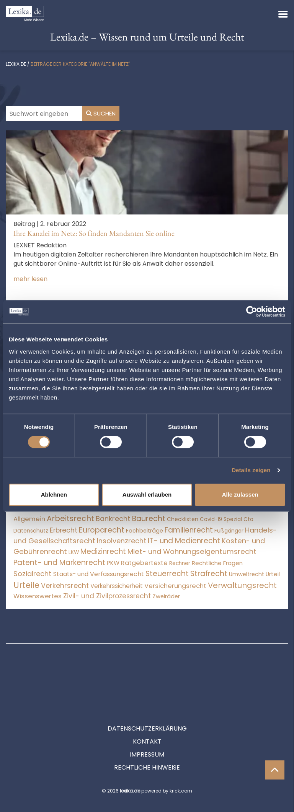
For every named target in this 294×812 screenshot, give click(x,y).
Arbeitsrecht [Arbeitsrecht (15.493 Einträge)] (70, 518)
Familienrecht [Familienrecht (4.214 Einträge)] (189, 530)
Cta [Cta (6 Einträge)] (248, 519)
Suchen (101, 113)
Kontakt (147, 707)
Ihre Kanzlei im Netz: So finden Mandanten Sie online (94, 233)
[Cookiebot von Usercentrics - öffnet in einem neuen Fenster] (251, 311)
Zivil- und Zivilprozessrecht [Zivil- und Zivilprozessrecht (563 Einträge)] (107, 596)
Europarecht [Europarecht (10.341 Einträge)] (101, 530)
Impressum (147, 720)
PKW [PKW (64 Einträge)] (113, 563)
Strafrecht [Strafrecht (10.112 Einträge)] (208, 573)
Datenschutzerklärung (147, 694)
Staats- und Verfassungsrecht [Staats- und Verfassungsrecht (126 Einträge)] (98, 574)
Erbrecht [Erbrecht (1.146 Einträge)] (63, 530)
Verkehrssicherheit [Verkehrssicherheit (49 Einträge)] (116, 586)
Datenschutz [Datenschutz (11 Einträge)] (30, 530)
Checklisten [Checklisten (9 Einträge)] (182, 519)
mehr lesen (30, 278)
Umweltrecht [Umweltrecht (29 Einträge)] (246, 574)
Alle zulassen (240, 494)
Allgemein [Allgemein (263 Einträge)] (29, 519)
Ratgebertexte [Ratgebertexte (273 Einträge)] (144, 563)
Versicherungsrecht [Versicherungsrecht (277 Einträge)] (175, 585)
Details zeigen (251, 470)
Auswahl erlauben (147, 494)
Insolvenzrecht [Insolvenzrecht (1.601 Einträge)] (121, 541)
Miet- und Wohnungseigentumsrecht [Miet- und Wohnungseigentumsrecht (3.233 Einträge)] (191, 551)
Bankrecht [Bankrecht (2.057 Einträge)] (113, 518)
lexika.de (16, 64)
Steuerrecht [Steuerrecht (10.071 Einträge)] (167, 573)
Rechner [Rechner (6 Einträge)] (179, 563)
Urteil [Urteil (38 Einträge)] (273, 574)
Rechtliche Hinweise (147, 733)
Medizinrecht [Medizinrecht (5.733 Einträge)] (103, 551)
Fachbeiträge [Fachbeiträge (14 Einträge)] (144, 530)
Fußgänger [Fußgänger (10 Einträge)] (228, 530)
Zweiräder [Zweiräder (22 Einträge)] (166, 596)
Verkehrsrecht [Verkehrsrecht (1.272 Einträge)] (65, 585)
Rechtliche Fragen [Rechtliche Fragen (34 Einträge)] (217, 563)
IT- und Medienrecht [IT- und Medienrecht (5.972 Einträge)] (184, 541)
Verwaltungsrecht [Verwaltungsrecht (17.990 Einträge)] (242, 585)
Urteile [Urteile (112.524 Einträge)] (26, 585)
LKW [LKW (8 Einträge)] (74, 552)
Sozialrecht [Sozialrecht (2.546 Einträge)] (32, 573)
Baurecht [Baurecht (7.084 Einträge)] (148, 518)
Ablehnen (54, 494)
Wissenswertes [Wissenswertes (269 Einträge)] (37, 596)
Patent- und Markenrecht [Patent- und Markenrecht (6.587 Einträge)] (59, 562)
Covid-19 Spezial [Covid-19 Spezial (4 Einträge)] (221, 519)
